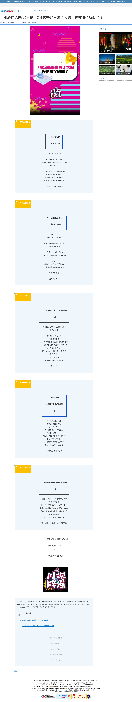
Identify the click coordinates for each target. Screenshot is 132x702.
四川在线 (23, 22)
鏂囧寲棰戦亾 (57, 1)
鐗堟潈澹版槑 (45, 680)
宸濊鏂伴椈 (17, 1)
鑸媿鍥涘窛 (121, 1)
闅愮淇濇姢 (78, 680)
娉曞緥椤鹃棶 (86, 680)
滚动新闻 (37, 11)
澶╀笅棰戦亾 (47, 1)
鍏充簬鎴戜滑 (37, 680)
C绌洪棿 (82, 1)
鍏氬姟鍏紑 (68, 1)
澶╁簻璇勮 (101, 1)
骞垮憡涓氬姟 (54, 680)
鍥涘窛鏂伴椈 (36, 1)
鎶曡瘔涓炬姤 (94, 680)
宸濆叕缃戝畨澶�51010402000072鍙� (61, 686)
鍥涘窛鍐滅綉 (111, 1)
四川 (30, 11)
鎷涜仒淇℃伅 (70, 680)
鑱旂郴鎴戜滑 (62, 680)
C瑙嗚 (75, 1)
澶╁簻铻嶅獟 (91, 1)
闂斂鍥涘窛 (26, 1)
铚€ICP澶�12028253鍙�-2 (41, 686)
